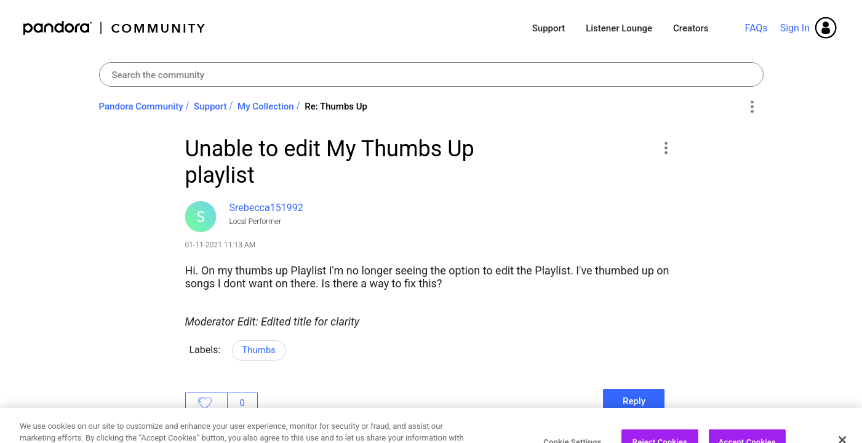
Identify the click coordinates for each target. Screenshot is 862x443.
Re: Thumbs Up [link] (336, 106)
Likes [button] (206, 403)
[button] (666, 147)
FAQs (755, 28)
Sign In (795, 28)
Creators (690, 28)
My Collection (265, 106)
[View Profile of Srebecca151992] (266, 208)
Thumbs (259, 350)
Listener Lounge (619, 28)
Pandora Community (115, 28)
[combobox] (431, 74)
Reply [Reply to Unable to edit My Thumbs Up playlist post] (634, 401)
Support (548, 28)
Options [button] (752, 107)
